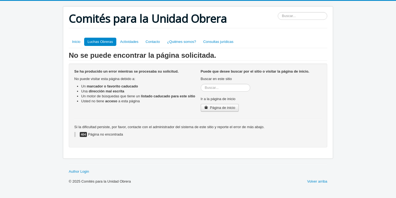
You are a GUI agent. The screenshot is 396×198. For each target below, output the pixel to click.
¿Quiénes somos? (181, 42)
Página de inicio (219, 108)
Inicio (76, 42)
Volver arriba (317, 181)
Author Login (79, 171)
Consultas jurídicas (218, 42)
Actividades (129, 42)
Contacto (152, 42)
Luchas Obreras (100, 42)
